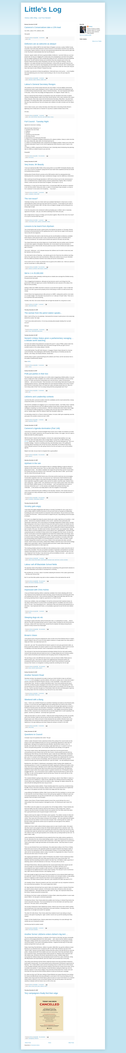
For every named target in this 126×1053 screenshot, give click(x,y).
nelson (45, 986)
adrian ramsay (31, 559)
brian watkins (37, 559)
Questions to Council (33, 734)
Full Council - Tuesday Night (36, 121)
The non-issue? (31, 199)
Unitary (48, 221)
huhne (30, 612)
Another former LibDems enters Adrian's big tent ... (46, 934)
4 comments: (41, 365)
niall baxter (44, 221)
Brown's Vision (30, 635)
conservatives (31, 221)
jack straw (45, 116)
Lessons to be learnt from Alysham (39, 226)
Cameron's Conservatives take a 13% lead (42, 27)
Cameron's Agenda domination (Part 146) (42, 428)
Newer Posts (28, 1042)
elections (36, 1038)
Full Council (31, 157)
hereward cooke (51, 559)
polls (29, 39)
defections (31, 79)
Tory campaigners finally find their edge (41, 993)
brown (30, 331)
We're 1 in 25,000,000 (33, 273)
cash (30, 116)
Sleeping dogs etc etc (33, 617)
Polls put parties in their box (36, 374)
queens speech (32, 630)
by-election (35, 268)
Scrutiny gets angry (32, 506)
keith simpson (40, 268)
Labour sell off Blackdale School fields (40, 564)
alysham (30, 268)
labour (34, 79)
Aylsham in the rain (32, 463)
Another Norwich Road (34, 675)
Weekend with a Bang (33, 699)
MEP (38, 194)
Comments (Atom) (35, 1045)
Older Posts (71, 1042)
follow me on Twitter (97, 41)
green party (37, 986)
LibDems (38, 79)
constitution (31, 194)
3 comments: (41, 192)
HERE (29, 361)
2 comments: (42, 37)
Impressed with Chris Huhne (36, 590)
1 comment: (41, 78)
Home (49, 1042)
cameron (30, 456)
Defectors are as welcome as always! (40, 44)
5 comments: (41, 390)
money (52, 116)
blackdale (36, 582)
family (35, 305)
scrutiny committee (64, 559)
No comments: (42, 155)
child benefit (31, 305)
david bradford (44, 559)
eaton (36, 221)
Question (36, 929)
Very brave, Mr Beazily (34, 164)
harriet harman (34, 116)
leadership (31, 421)
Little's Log (43, 9)
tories (45, 79)
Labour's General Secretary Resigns (39, 84)
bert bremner (31, 582)
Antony (90, 26)
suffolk (42, 79)
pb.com (26, 441)
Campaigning (31, 1038)
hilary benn (40, 116)
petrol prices (39, 331)
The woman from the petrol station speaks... (43, 313)
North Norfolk (31, 694)
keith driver (57, 559)
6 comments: (41, 984)
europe (35, 194)
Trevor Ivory (27, 680)
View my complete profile (85, 35)
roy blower (41, 582)
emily (30, 727)
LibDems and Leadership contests (39, 397)
